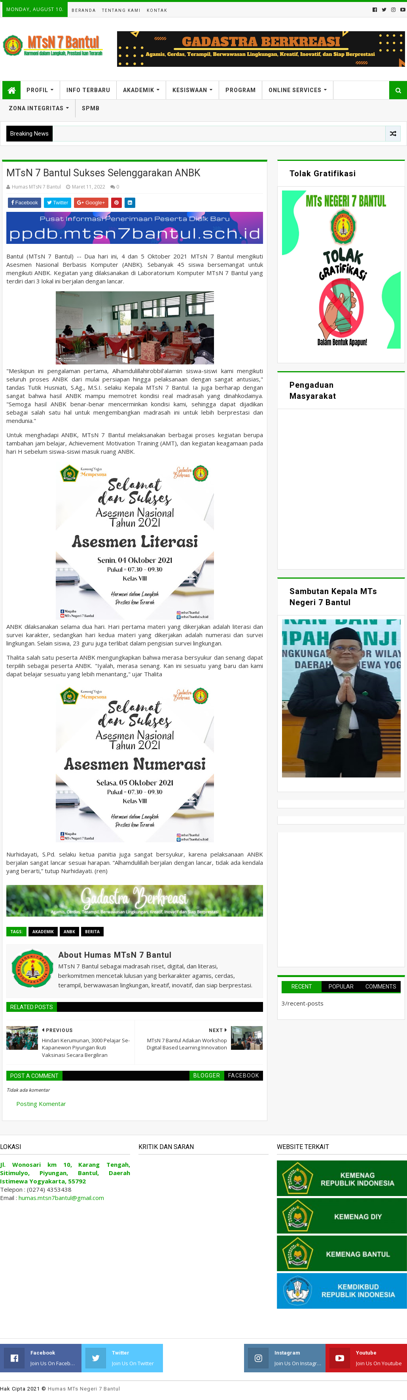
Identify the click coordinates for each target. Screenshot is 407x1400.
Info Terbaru (88, 90)
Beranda (84, 10)
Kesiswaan (189, 90)
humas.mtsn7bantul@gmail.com (61, 1198)
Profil (37, 90)
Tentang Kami (121, 10)
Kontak (157, 10)
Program (240, 90)
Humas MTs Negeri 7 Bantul (84, 1389)
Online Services (295, 90)
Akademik (138, 90)
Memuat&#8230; (341, 488)
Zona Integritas (36, 108)
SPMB (91, 108)
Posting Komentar (41, 1104)
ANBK (69, 931)
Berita (92, 931)
